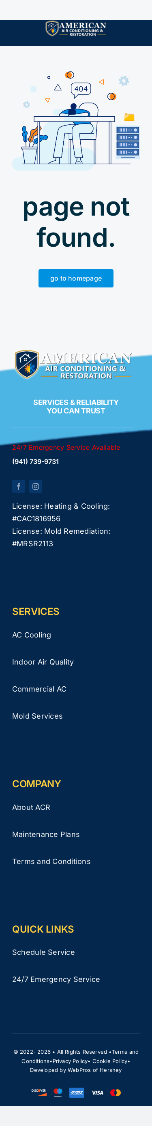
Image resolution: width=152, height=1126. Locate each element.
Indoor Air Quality (43, 662)
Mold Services (37, 716)
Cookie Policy (110, 1061)
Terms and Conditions (51, 861)
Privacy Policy (70, 1061)
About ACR (31, 807)
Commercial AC (39, 689)
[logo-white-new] (76, 23)
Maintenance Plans (46, 834)
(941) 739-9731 (35, 461)
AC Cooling (31, 635)
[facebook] (18, 486)
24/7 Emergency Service (56, 979)
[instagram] (35, 486)
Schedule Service (43, 952)
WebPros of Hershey (95, 1070)
